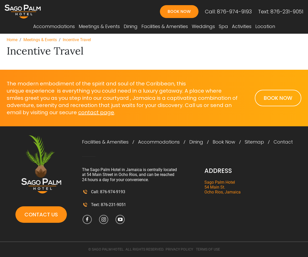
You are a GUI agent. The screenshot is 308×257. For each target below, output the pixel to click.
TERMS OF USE (208, 249)
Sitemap (254, 142)
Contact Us (41, 214)
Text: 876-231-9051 (280, 11)
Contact (283, 142)
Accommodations (54, 26)
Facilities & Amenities (164, 26)
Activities (241, 26)
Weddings (203, 26)
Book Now (179, 11)
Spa (223, 26)
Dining (131, 26)
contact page (96, 112)
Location (265, 26)
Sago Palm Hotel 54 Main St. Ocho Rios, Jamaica (222, 187)
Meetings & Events (99, 26)
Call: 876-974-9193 (228, 11)
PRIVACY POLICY (179, 249)
